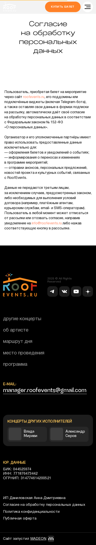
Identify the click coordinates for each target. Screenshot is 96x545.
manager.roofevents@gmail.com (44, 390)
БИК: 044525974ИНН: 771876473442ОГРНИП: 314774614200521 (27, 474)
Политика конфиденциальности (31, 511)
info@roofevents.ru (47, 223)
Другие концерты (22, 319)
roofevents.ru (33, 97)
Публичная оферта (19, 518)
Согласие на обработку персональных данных (44, 504)
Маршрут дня (17, 341)
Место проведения (23, 353)
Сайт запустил (24, 538)
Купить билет (63, 6)
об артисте (15, 330)
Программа (15, 364)
